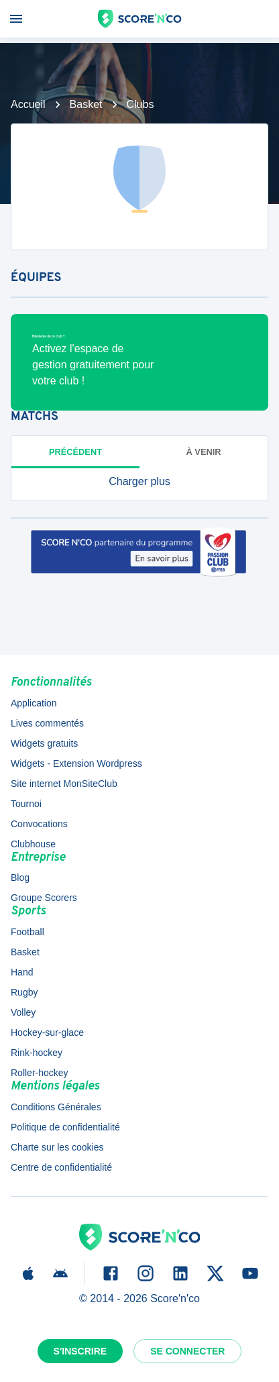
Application (34, 703)
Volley (23, 1012)
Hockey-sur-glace (47, 1032)
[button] (139, 481)
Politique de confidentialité (65, 1127)
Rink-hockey (36, 1052)
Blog (20, 877)
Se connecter (187, 1351)
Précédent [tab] (75, 452)
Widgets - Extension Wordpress (76, 763)
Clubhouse (33, 844)
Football (27, 931)
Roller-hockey (39, 1072)
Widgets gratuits (44, 743)
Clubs (140, 104)
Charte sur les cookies (57, 1147)
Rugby (24, 992)
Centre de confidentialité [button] (61, 1167)
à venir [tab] (203, 452)
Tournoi (26, 803)
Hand (22, 972)
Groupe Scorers (44, 897)
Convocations (39, 823)
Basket (86, 104)
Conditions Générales (56, 1107)
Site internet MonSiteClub (64, 783)
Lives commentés (47, 723)
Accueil (28, 104)
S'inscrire (80, 1351)
